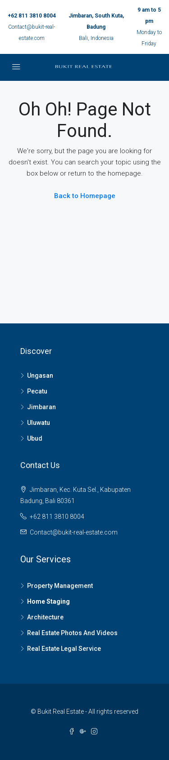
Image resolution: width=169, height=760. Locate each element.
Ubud (34, 438)
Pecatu (37, 391)
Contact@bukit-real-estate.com (74, 532)
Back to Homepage (84, 196)
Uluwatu (38, 422)
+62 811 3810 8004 (32, 16)
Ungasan (40, 375)
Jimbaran (41, 407)
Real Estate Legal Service (64, 648)
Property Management (60, 585)
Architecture (45, 617)
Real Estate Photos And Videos (72, 632)
